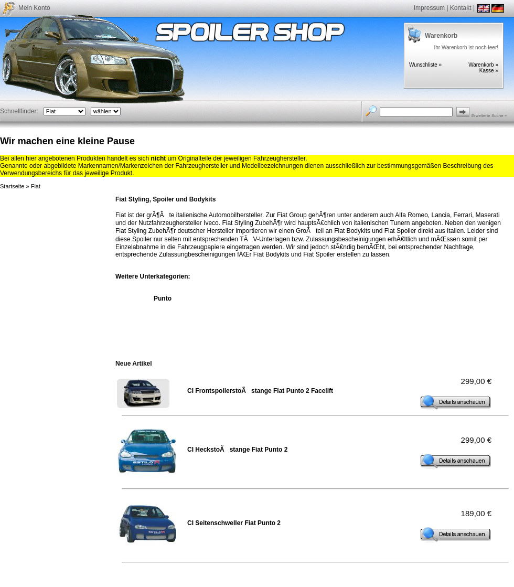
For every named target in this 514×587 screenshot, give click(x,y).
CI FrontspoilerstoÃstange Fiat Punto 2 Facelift (260, 390)
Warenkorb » (483, 65)
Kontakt (461, 8)
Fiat (35, 186)
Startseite (12, 186)
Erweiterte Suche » (489, 115)
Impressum (429, 8)
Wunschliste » (425, 65)
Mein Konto (34, 8)
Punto (163, 298)
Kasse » (488, 70)
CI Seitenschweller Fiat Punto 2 (234, 523)
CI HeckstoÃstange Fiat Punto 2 (237, 449)
